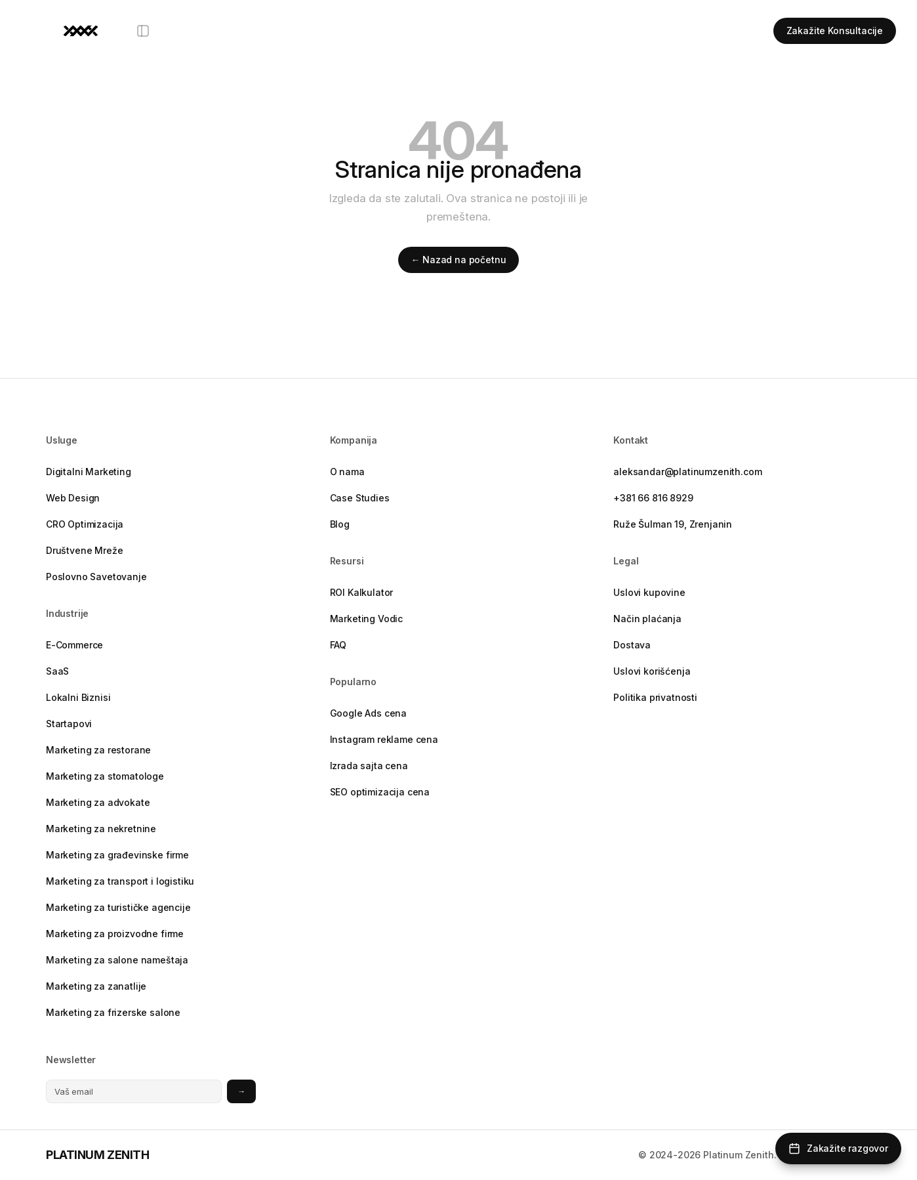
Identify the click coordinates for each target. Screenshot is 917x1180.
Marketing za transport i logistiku (120, 881)
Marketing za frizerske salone (113, 1012)
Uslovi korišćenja (651, 671)
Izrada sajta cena (369, 765)
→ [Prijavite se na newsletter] (241, 1091)
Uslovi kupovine (649, 592)
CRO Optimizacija (84, 524)
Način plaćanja (647, 618)
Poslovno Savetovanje (96, 576)
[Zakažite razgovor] (838, 1148)
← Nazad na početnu (458, 259)
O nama (347, 471)
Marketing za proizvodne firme (115, 933)
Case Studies (360, 497)
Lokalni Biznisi (78, 697)
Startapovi (69, 723)
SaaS (57, 671)
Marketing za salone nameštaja (117, 959)
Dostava (632, 644)
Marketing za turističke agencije (118, 907)
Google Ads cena (368, 713)
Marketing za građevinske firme (117, 854)
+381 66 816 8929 (653, 497)
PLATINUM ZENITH (97, 1155)
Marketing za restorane (98, 749)
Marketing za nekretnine (101, 828)
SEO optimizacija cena (380, 791)
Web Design (73, 497)
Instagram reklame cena (384, 739)
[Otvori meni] (143, 31)
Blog (340, 524)
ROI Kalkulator (362, 592)
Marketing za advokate (98, 802)
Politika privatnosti (655, 697)
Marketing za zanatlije (96, 986)
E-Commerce (74, 644)
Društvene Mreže (84, 550)
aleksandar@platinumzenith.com (687, 471)
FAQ (338, 644)
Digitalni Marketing (88, 471)
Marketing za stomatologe (105, 776)
